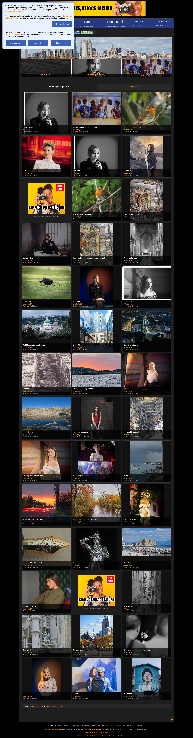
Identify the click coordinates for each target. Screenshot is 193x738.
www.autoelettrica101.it (103, 733)
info (57, 216)
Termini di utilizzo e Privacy (86, 729)
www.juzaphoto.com (88, 733)
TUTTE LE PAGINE (37, 706)
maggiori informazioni (14, 12)
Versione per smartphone (52, 729)
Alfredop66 (28, 130)
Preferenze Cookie (12, 34)
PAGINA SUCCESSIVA (54, 706)
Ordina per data (134, 87)
